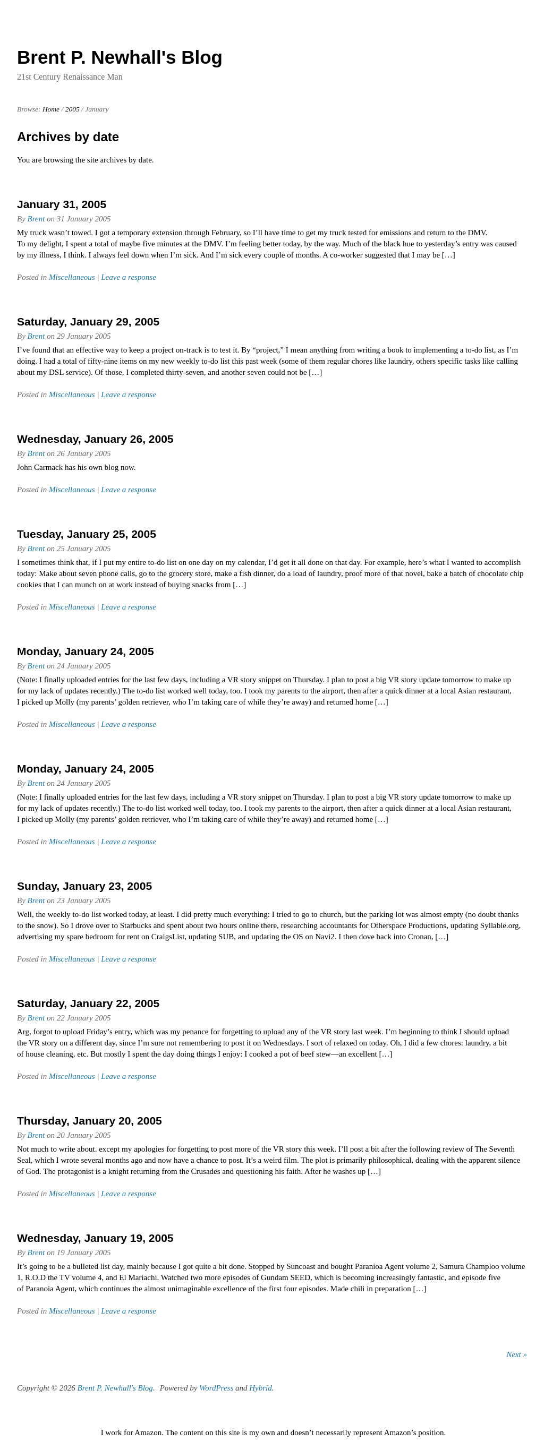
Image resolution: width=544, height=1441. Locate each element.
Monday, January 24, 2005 (85, 651)
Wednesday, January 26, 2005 (95, 439)
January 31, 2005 (61, 204)
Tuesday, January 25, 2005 (86, 534)
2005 (72, 109)
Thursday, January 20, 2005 (89, 1120)
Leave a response (128, 277)
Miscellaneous (72, 277)
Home (51, 109)
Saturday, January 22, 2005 (88, 1003)
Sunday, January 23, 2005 (84, 886)
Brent (36, 219)
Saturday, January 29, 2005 (88, 321)
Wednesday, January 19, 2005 (95, 1238)
